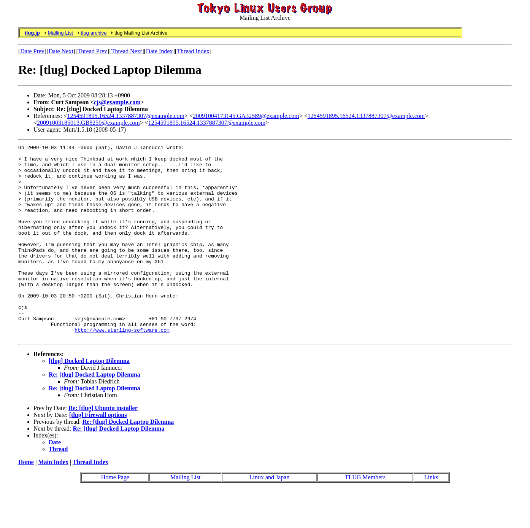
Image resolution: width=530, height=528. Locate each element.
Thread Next (126, 51)
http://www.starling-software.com (122, 367)
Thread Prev (92, 51)
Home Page (115, 516)
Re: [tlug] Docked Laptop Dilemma (94, 413)
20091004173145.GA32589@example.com (246, 116)
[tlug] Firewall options (98, 453)
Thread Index (193, 51)
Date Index (159, 51)
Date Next (61, 51)
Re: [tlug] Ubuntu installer (103, 447)
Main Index (53, 501)
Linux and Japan (269, 516)
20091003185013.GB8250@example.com (88, 122)
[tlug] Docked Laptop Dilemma (89, 399)
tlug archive (93, 33)
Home (26, 501)
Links (431, 516)
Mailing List (60, 33)
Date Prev (32, 51)
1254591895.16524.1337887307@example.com (125, 116)
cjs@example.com (117, 102)
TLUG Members (365, 516)
